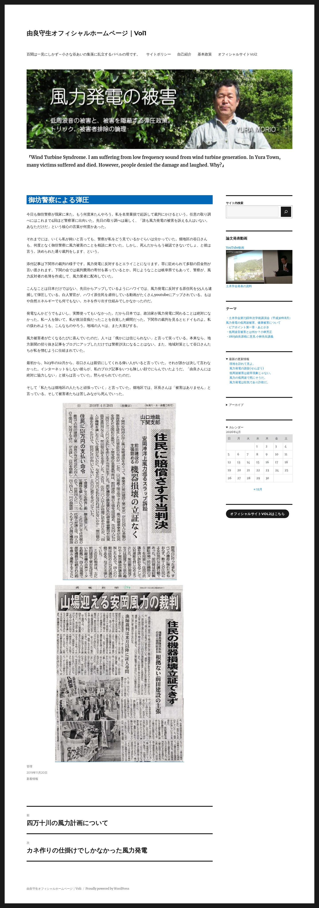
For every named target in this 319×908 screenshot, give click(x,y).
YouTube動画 (235, 248)
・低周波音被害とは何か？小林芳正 (249, 332)
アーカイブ (236, 405)
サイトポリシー (158, 54)
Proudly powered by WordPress (107, 889)
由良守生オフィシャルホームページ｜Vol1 (86, 33)
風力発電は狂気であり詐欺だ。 (250, 382)
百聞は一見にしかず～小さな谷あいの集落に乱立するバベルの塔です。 (83, 54)
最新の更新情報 (239, 359)
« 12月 (258, 489)
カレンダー (236, 427)
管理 (29, 766)
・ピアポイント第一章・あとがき (247, 327)
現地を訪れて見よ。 (242, 364)
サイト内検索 (234, 203)
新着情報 (32, 778)
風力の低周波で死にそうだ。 (248, 378)
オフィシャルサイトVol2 (237, 54)
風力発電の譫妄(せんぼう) (247, 368)
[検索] (286, 211)
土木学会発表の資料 (239, 286)
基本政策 (205, 54)
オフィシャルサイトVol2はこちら (257, 514)
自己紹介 (184, 54)
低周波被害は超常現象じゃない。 (251, 373)
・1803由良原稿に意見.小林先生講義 (249, 336)
